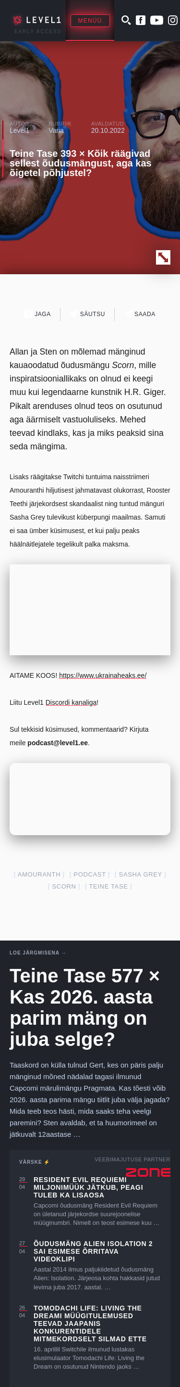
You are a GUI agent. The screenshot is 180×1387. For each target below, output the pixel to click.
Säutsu (87, 314)
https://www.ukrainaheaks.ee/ (102, 675)
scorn (64, 886)
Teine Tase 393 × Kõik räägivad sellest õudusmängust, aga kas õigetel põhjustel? (81, 163)
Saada (140, 314)
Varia (56, 130)
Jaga (37, 314)
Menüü (90, 20)
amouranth (39, 874)
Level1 (19, 130)
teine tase (108, 886)
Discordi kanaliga (71, 702)
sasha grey (140, 874)
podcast (89, 874)
